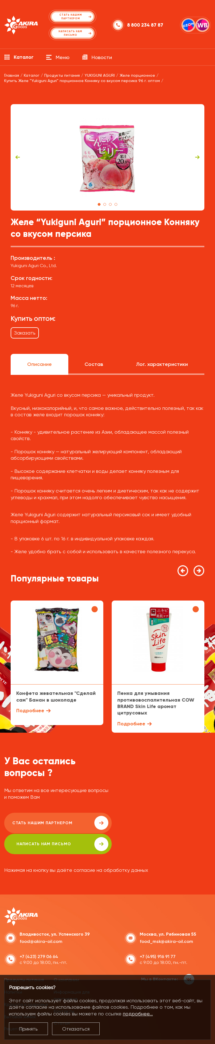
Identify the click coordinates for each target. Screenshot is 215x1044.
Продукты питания (24, 958)
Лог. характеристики (162, 364)
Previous (17, 157)
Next (197, 157)
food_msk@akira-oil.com (166, 920)
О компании (66, 958)
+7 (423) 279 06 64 (39, 935)
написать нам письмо (160, 823)
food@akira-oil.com (41, 920)
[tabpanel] (107, 157)
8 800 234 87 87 (145, 25)
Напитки (13, 971)
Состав (94, 364)
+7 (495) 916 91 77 (158, 935)
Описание (39, 364)
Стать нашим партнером (54, 823)
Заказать (25, 333)
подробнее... (138, 1014)
